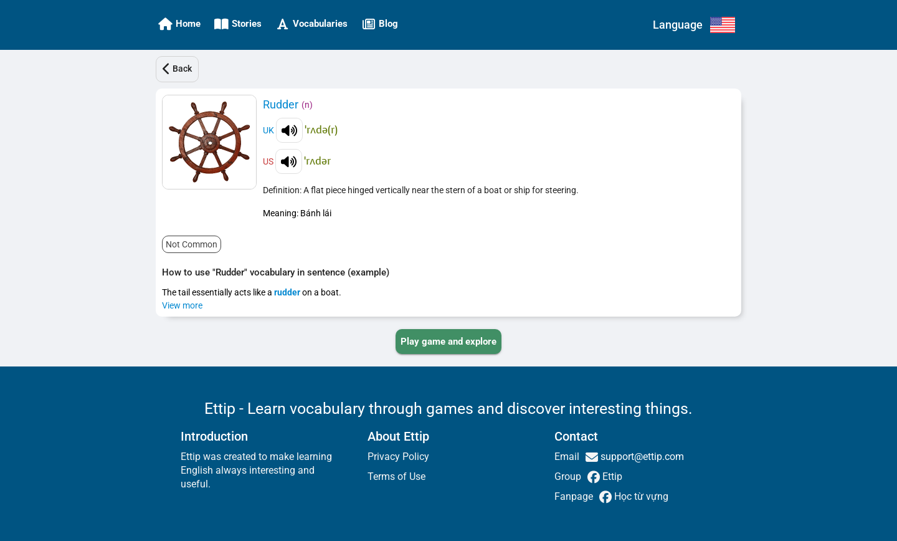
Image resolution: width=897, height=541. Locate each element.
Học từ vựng (640, 496)
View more (182, 305)
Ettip (611, 476)
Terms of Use (396, 476)
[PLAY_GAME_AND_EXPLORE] (448, 341)
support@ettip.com (641, 456)
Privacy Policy (398, 456)
